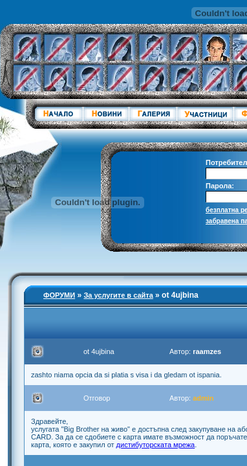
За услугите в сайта (118, 295)
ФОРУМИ (59, 295)
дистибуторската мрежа (155, 445)
